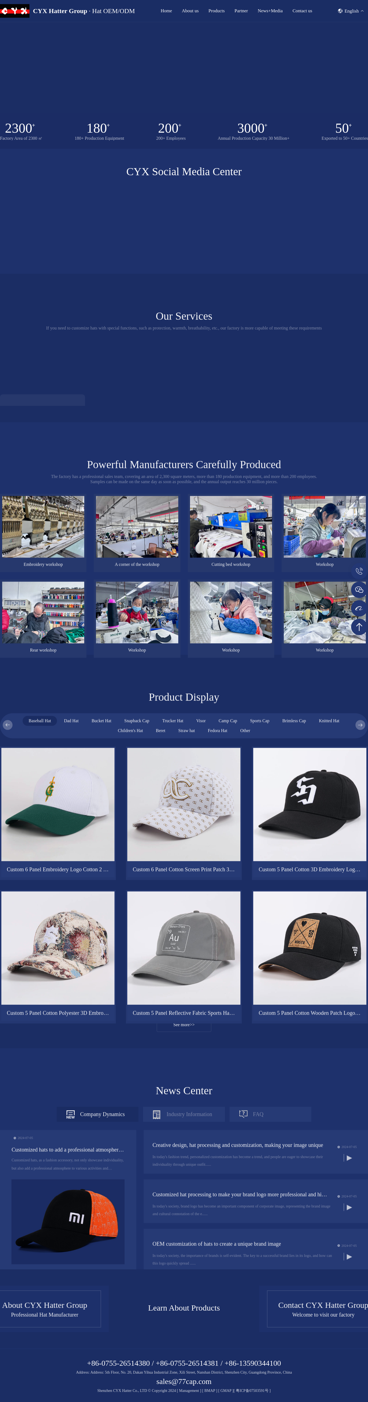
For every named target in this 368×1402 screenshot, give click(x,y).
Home (166, 10)
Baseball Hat (40, 956)
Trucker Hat (172, 956)
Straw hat (186, 966)
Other (245, 966)
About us (190, 10)
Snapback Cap (136, 956)
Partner (241, 10)
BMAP (209, 1391)
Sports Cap (260, 956)
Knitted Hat (329, 956)
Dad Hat (71, 956)
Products (217, 10)
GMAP (226, 1391)
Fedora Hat (217, 966)
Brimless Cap (294, 956)
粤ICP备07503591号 (252, 1391)
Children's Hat (130, 966)
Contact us (302, 10)
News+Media (270, 10)
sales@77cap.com (184, 1381)
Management (189, 1391)
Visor (201, 956)
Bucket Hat (101, 956)
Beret (160, 966)
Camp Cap (228, 956)
